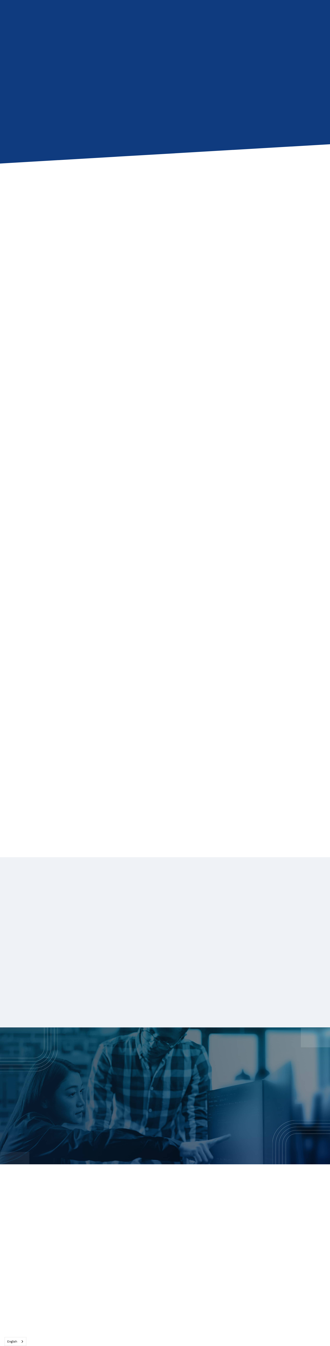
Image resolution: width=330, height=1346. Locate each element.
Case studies (237, 1218)
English (12, 1341)
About (290, 1207)
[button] (90, 13)
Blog (229, 1207)
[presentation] (98, 222)
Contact (206, 13)
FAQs (230, 1240)
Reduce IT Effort (166, 1218)
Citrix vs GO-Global (170, 1240)
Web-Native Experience (173, 1207)
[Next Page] (165, 801)
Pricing (157, 1262)
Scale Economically (169, 1229)
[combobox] (15, 1341)
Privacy (290, 1229)
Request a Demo (196, 1109)
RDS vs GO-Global (169, 1251)
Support (291, 1240)
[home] (48, 13)
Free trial (233, 1251)
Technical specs (240, 1229)
